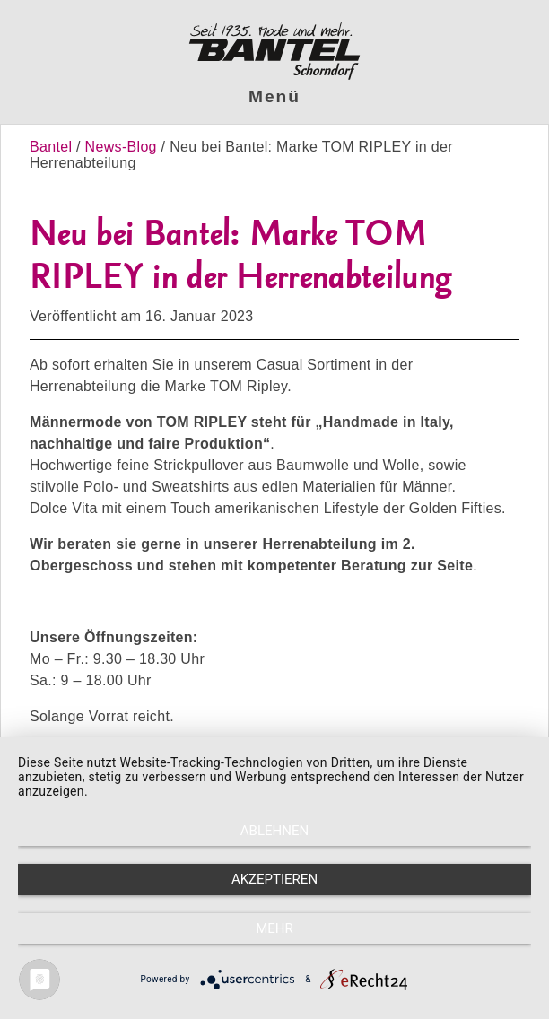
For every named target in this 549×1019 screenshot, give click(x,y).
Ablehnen (274, 831)
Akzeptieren (274, 879)
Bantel (53, 146)
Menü (274, 96)
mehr (274, 928)
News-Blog (121, 146)
